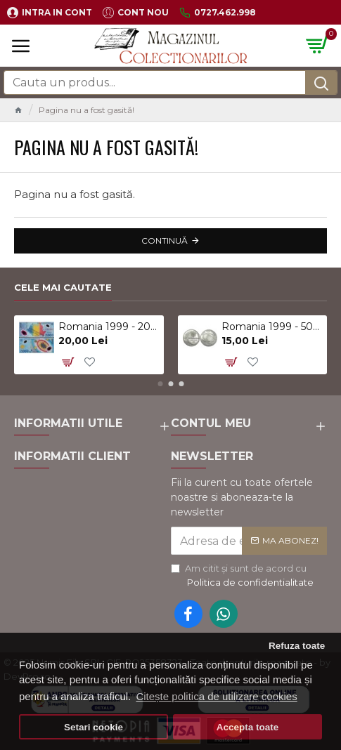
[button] (159, 383)
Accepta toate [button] (248, 727)
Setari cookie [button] (93, 727)
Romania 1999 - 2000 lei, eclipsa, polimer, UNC (108, 326)
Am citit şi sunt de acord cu (243, 575)
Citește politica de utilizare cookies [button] (216, 696)
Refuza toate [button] (297, 645)
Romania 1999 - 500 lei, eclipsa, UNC (271, 326)
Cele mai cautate (63, 287)
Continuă (164, 240)
